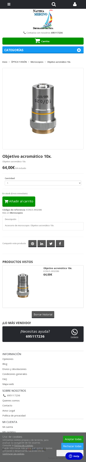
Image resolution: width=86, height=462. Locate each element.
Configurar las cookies (13, 453)
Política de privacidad (14, 415)
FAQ (4, 379)
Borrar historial (43, 314)
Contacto (74, 337)
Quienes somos (11, 400)
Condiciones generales (14, 374)
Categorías (43, 50)
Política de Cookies (23, 445)
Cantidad (10, 178)
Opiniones (7, 358)
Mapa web (8, 384)
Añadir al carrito (18, 201)
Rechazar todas (72, 446)
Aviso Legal (8, 410)
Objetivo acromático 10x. (57, 268)
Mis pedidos (9, 431)
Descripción (10, 219)
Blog (4, 363)
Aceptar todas (73, 439)
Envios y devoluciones (14, 369)
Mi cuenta (7, 426)
